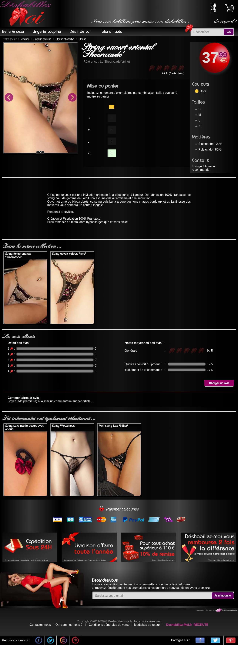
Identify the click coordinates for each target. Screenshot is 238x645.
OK (229, 32)
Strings (82, 39)
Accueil (25, 39)
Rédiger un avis (219, 383)
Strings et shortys (64, 39)
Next (72, 98)
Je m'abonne (223, 595)
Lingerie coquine (42, 39)
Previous (8, 98)
